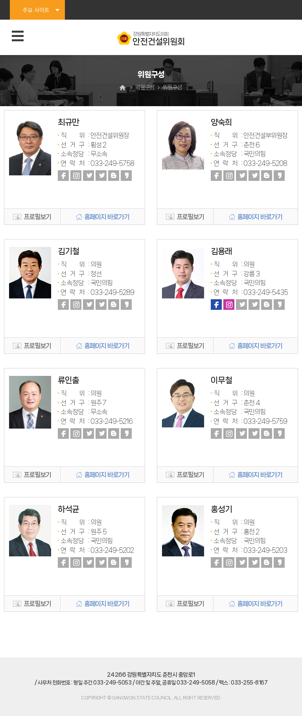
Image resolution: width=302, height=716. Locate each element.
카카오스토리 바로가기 (126, 175)
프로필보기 (37, 216)
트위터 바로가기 (101, 175)
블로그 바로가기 (113, 175)
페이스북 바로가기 (63, 175)
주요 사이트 (35, 10)
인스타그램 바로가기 (75, 175)
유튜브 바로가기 (88, 175)
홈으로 (123, 87)
